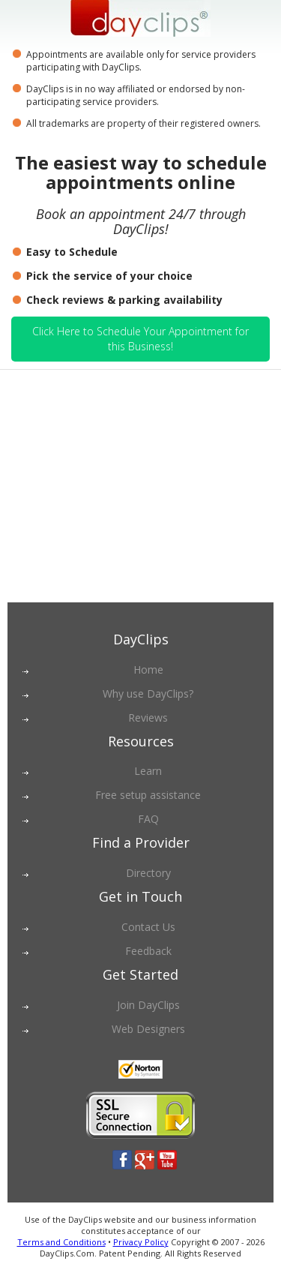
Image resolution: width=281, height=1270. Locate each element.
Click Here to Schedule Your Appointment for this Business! (140, 338)
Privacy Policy (141, 1241)
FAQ (148, 819)
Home (148, 669)
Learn (148, 771)
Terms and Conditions (61, 1241)
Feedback (148, 951)
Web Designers (148, 1029)
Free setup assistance (148, 795)
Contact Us (148, 927)
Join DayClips (148, 1005)
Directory (148, 873)
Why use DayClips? (148, 693)
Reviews (148, 717)
